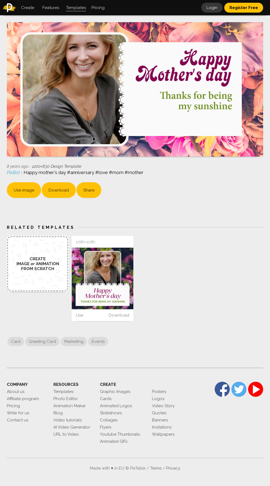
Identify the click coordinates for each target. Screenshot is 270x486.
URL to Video (66, 434)
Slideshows (111, 412)
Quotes (159, 412)
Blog (58, 412)
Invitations (161, 427)
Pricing (13, 405)
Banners (160, 420)
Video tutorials (67, 420)
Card (16, 341)
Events (98, 341)
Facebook (222, 389)
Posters (159, 391)
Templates (63, 391)
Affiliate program (23, 398)
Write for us (18, 412)
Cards (105, 398)
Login (211, 7)
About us (15, 391)
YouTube (255, 389)
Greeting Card (42, 341)
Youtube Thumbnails (120, 434)
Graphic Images (115, 391)
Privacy (173, 468)
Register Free (243, 7)
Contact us (17, 420)
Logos (158, 398)
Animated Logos (116, 405)
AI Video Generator (71, 427)
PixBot (14, 172)
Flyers (105, 427)
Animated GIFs (113, 441)
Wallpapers (163, 434)
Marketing (74, 341)
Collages (108, 420)
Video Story (163, 405)
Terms (156, 468)
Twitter (238, 389)
